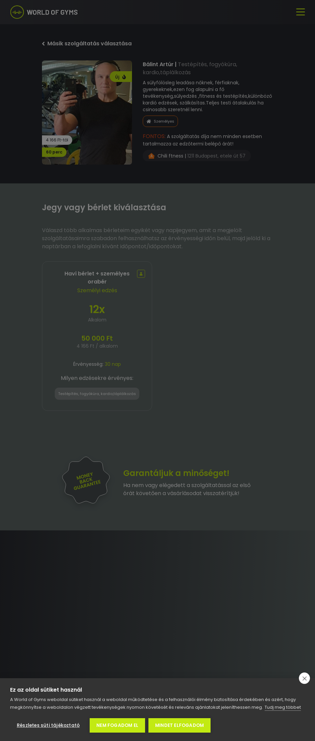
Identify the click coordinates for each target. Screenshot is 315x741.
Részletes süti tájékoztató (48, 725)
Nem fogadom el (117, 725)
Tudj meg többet (283, 707)
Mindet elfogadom (179, 725)
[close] (304, 678)
